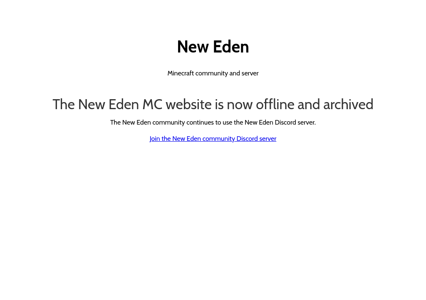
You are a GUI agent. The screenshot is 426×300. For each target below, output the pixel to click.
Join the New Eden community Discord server (213, 138)
